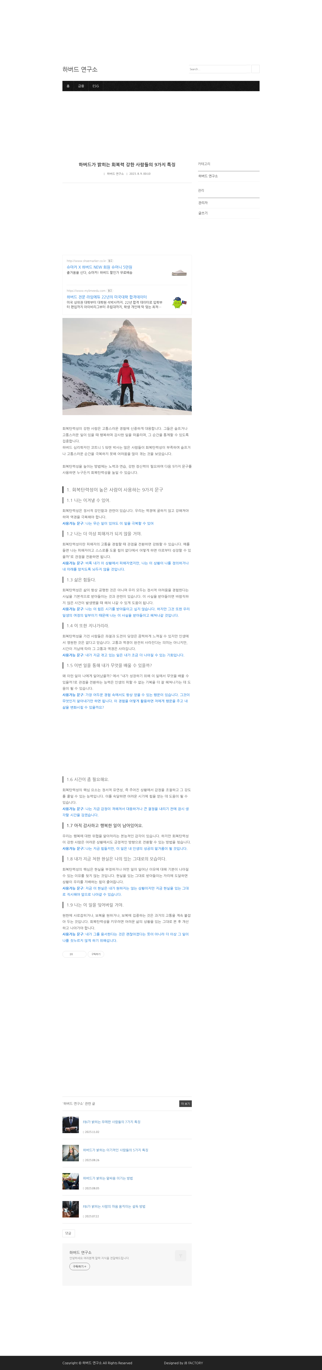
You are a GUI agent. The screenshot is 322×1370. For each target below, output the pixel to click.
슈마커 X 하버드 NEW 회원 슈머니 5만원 (99, 267)
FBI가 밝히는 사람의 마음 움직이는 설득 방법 (114, 1206)
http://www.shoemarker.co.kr (86, 260)
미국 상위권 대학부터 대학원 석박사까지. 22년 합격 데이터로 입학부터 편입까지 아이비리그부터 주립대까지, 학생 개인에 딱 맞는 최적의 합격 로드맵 (114, 304)
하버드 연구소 (115, 173)
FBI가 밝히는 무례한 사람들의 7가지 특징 (111, 1122)
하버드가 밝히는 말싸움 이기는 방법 (108, 1178)
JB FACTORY (193, 1363)
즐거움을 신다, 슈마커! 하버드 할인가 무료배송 (99, 272)
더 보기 (185, 1103)
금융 (81, 86)
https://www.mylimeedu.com (86, 290)
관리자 (203, 203)
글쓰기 (203, 213)
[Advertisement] (123, 29)
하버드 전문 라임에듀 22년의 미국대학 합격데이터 (107, 296)
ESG (96, 86)
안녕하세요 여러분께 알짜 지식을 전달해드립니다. (99, 1257)
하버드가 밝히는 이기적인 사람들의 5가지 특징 (115, 1150)
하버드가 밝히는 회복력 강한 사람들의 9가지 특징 (127, 164)
